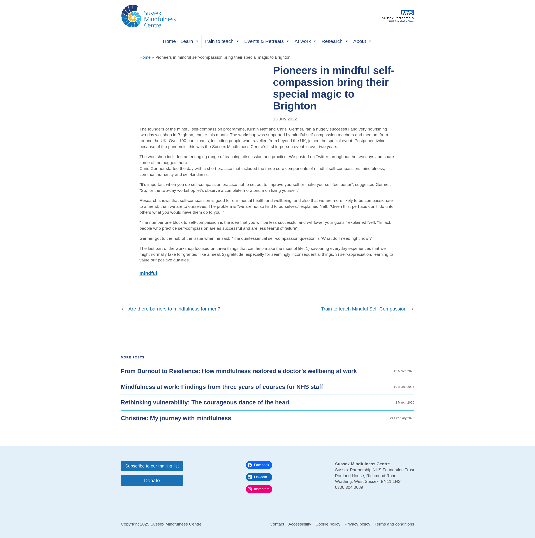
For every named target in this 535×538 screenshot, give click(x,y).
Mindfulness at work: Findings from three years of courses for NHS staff (222, 387)
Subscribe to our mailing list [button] (152, 466)
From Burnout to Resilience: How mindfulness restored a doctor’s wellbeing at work (239, 371)
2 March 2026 (404, 402)
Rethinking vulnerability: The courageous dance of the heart (205, 402)
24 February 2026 (402, 418)
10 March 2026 (404, 386)
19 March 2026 (404, 371)
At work (305, 41)
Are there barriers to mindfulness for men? (174, 309)
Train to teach (222, 41)
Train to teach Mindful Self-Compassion (364, 309)
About (362, 41)
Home (169, 41)
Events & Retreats (267, 41)
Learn (189, 41)
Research (335, 41)
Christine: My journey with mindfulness (176, 418)
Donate (152, 480)
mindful (148, 273)
